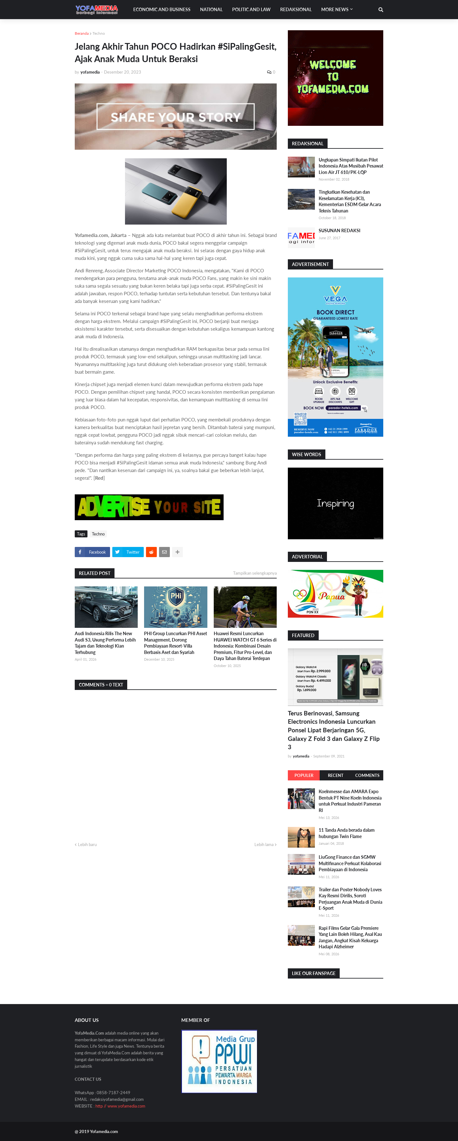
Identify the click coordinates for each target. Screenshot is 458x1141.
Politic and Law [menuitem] (251, 9)
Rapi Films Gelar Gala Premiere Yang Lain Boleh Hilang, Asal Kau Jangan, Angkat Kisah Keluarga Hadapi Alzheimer (350, 937)
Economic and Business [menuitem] (162, 9)
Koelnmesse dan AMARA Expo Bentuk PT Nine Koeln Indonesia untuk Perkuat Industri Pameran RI (350, 801)
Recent (336, 775)
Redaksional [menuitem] (296, 9)
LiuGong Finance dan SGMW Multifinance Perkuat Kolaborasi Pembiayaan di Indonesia (350, 863)
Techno (99, 33)
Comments (367, 775)
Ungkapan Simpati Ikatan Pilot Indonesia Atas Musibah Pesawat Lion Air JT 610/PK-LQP (351, 166)
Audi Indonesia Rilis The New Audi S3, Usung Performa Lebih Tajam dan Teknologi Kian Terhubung (105, 643)
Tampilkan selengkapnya (255, 573)
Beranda (82, 33)
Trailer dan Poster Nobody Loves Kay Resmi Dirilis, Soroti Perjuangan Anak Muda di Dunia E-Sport (350, 899)
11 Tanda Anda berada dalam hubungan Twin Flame (347, 833)
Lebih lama (264, 844)
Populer (304, 775)
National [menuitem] (211, 9)
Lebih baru (87, 844)
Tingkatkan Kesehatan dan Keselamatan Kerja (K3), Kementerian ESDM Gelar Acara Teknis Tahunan (350, 201)
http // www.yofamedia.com (120, 1106)
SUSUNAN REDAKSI (339, 230)
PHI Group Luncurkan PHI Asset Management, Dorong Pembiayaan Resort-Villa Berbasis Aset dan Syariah (175, 643)
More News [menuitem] (335, 9)
